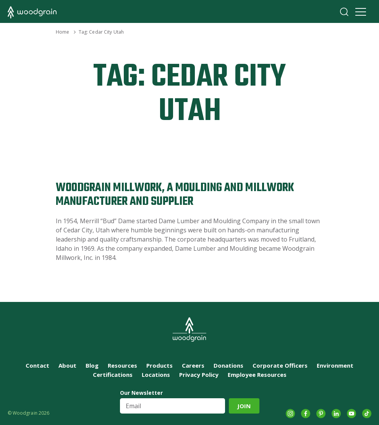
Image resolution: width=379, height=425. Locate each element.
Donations (228, 365)
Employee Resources (257, 374)
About (67, 365)
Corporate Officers (280, 365)
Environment (335, 365)
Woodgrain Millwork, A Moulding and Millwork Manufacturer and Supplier (175, 194)
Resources (122, 365)
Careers (193, 365)
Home (62, 32)
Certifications (113, 374)
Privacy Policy (199, 374)
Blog (92, 365)
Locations (156, 374)
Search (344, 12)
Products (159, 365)
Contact (37, 365)
